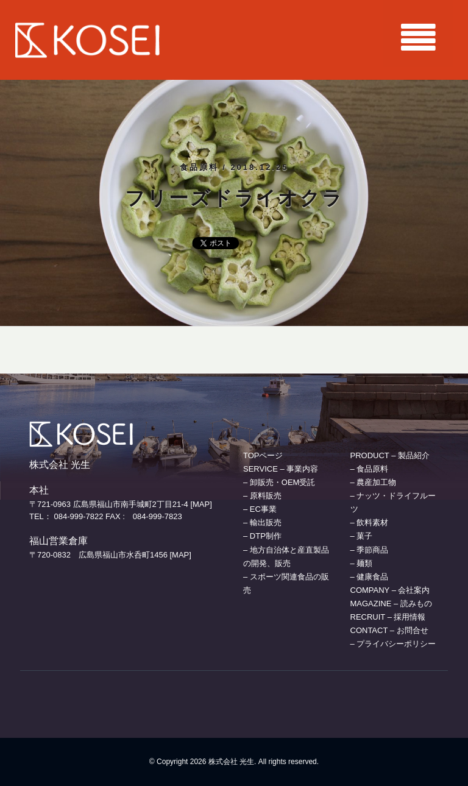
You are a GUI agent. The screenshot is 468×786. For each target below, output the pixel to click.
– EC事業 (260, 509)
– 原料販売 (262, 495)
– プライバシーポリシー (393, 643)
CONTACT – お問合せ (389, 630)
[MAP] (200, 504)
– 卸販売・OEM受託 (279, 482)
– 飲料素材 (369, 522)
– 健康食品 (369, 576)
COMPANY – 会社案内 (390, 590)
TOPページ (263, 455)
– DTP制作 (262, 535)
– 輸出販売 (262, 522)
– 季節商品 (369, 549)
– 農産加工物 (373, 482)
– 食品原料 (369, 468)
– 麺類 (361, 563)
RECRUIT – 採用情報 (388, 616)
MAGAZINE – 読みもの (391, 603)
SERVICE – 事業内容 (280, 468)
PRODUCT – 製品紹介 (390, 455)
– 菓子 (361, 535)
